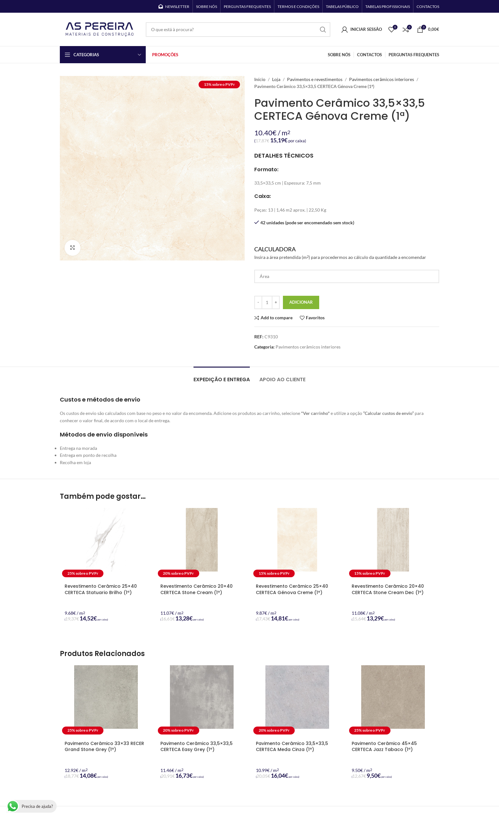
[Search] (238, 29)
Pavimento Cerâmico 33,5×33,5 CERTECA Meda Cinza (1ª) (292, 746)
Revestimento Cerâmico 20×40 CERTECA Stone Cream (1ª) (196, 589)
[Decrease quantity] (258, 302)
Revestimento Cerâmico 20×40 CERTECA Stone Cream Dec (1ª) (388, 589)
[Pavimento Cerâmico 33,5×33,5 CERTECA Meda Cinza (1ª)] (297, 701)
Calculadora (346, 253)
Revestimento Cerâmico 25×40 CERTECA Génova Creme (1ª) (292, 589)
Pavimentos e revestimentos (314, 79)
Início (259, 79)
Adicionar (301, 302)
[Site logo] (99, 28)
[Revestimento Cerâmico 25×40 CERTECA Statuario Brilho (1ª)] (106, 543)
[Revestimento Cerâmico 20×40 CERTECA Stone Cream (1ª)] (202, 543)
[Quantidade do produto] (267, 302)
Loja (276, 79)
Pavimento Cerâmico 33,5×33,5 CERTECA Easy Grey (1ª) (196, 746)
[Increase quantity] (276, 302)
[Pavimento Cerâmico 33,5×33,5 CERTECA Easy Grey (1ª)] (202, 701)
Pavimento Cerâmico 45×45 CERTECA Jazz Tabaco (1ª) (384, 746)
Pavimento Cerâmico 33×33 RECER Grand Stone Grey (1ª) (104, 746)
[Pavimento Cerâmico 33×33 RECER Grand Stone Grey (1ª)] (106, 701)
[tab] (221, 376)
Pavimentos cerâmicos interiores (381, 79)
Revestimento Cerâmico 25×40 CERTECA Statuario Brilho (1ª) (101, 589)
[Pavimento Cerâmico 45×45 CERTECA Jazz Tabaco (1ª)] (393, 701)
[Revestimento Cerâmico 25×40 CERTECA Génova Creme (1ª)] (297, 543)
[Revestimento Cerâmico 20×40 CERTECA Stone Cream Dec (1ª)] (393, 543)
